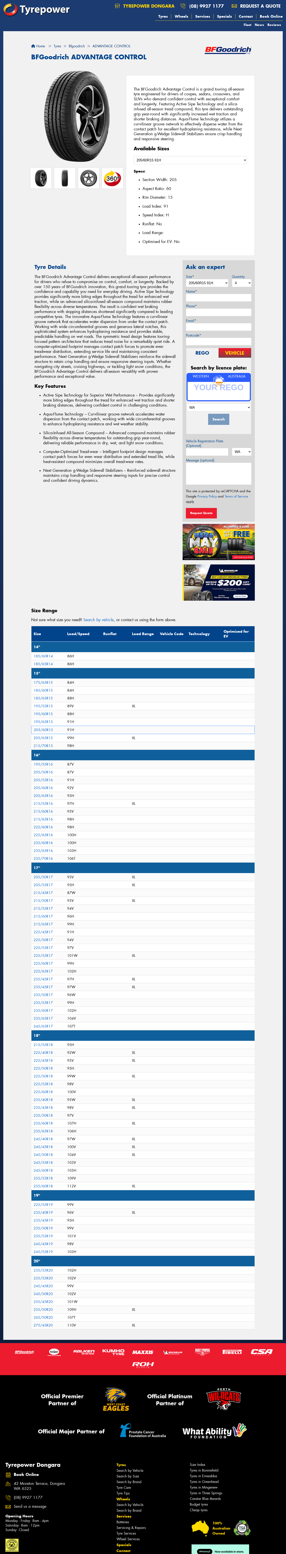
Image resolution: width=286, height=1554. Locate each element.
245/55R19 (43, 1252)
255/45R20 (43, 1301)
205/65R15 (43, 738)
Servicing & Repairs (131, 1527)
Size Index (197, 1464)
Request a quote (256, 6)
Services (202, 16)
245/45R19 (43, 1244)
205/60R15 (43, 730)
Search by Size (127, 1476)
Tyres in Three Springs (206, 1493)
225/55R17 (43, 947)
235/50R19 (43, 1228)
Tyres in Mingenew (203, 1487)
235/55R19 (43, 1236)
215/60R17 (43, 916)
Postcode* (193, 335)
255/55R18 (43, 1178)
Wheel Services (128, 1539)
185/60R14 (43, 656)
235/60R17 (43, 1010)
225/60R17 (43, 963)
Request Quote (201, 513)
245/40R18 (43, 1139)
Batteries (122, 1522)
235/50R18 (43, 1115)
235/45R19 (43, 1220)
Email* (191, 320)
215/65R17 (43, 924)
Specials (224, 16)
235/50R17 (43, 995)
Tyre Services (126, 1533)
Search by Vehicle (129, 1470)
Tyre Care (123, 1487)
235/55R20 (43, 1270)
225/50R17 (43, 940)
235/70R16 (43, 858)
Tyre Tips (123, 1493)
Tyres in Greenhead (204, 1481)
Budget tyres (199, 1504)
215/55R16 (43, 803)
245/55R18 (43, 1162)
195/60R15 (43, 714)
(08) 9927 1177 (206, 6)
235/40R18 (43, 1100)
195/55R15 (43, 706)
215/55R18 (43, 1045)
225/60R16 (43, 827)
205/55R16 (43, 780)
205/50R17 (43, 877)
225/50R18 (43, 1068)
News (259, 25)
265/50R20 (43, 1317)
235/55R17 (43, 1002)
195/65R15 (43, 722)
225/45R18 (43, 1060)
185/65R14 (43, 664)
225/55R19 (43, 1204)
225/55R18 (43, 1084)
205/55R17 (43, 885)
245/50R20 (43, 1294)
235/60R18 (43, 1123)
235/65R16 (43, 850)
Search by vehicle (98, 619)
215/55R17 (43, 908)
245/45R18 (43, 1147)
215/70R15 (43, 746)
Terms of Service (236, 496)
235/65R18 (43, 1131)
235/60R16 (43, 843)
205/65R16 (43, 795)
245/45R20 (43, 1286)
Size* (190, 276)
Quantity (238, 276)
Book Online (271, 16)
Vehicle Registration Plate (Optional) (204, 443)
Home (38, 46)
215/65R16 (43, 819)
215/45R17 (43, 893)
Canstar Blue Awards (205, 1498)
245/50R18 (43, 1154)
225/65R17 (43, 971)
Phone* (191, 306)
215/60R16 (43, 811)
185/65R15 (43, 698)
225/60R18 (43, 1092)
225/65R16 (43, 835)
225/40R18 (43, 1052)
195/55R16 (43, 764)
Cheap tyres (198, 1510)
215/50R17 (43, 900)
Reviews (274, 25)
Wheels (181, 16)
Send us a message (30, 1506)
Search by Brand (128, 1482)
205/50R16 (43, 772)
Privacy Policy (207, 496)
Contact (246, 16)
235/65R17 (43, 1018)
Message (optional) (200, 460)
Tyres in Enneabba (203, 1476)
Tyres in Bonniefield (204, 1470)
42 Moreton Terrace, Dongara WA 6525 (39, 1486)
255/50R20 (43, 1309)
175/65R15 (43, 682)
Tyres (163, 16)
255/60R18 (43, 1186)
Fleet (247, 25)
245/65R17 (43, 1026)
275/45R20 (43, 1325)
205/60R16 (43, 788)
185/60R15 (43, 690)
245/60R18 (43, 1170)
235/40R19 (43, 1212)
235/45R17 (43, 979)
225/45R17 (43, 932)
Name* (191, 291)
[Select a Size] (190, 160)
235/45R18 (43, 1107)
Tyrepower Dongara (145, 6)
